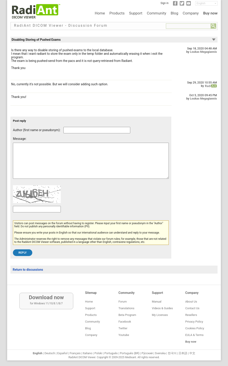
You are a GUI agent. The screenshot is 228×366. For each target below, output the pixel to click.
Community (156, 13)
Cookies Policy (194, 328)
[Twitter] (182, 4)
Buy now (210, 13)
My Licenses (160, 315)
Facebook (124, 321)
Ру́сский (147, 353)
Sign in (165, 3)
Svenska (160, 353)
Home (100, 13)
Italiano (87, 353)
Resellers (191, 315)
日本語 (183, 353)
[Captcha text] (37, 216)
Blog (174, 13)
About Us (191, 301)
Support (135, 13)
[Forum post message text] (91, 164)
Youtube (123, 335)
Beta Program (127, 315)
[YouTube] (188, 4)
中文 (192, 353)
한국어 (172, 353)
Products (116, 13)
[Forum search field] (188, 26)
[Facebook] (175, 4)
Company (191, 13)
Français (75, 353)
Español (62, 353)
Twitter (122, 328)
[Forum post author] (96, 130)
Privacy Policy (194, 321)
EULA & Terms (194, 335)
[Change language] (206, 3)
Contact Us (192, 308)
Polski (98, 353)
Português (111, 353)
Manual (156, 301)
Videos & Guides (162, 308)
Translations (126, 308)
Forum (122, 301)
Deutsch (50, 353)
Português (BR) (129, 353)
